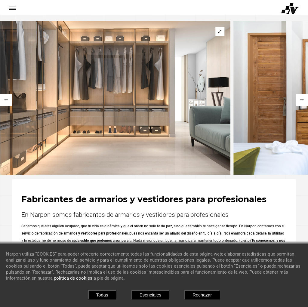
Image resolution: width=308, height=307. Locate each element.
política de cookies (73, 278)
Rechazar (202, 294)
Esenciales (151, 294)
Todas (102, 294)
